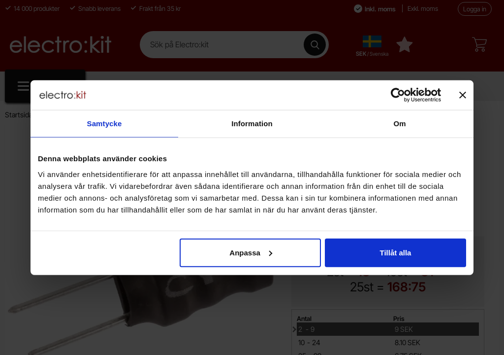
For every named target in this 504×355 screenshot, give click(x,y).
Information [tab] (252, 123)
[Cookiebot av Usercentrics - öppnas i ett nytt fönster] (398, 95)
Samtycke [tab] (104, 123)
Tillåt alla (395, 252)
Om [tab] (399, 123)
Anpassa (250, 252)
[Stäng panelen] (462, 95)
